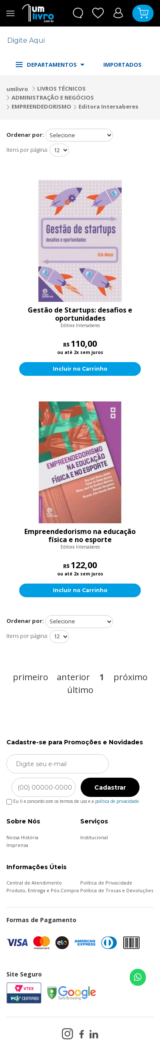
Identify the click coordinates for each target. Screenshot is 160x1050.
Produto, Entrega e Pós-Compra (42, 890)
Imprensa (17, 845)
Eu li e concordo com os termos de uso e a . (73, 799)
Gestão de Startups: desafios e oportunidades (80, 314)
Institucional (94, 837)
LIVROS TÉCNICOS (61, 88)
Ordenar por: (25, 135)
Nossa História (22, 837)
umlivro (17, 89)
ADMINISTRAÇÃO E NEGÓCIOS (53, 97)
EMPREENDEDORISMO (41, 106)
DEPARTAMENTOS (50, 64)
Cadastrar (110, 787)
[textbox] (74, 40)
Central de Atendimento (34, 882)
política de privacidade (117, 801)
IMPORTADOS (122, 64)
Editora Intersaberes (108, 106)
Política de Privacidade (106, 882)
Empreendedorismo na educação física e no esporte (80, 536)
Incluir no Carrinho (80, 369)
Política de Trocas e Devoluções (116, 890)
